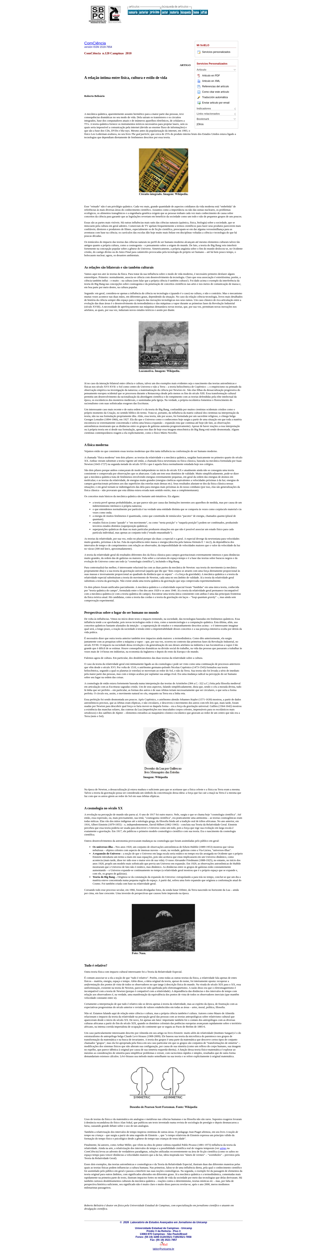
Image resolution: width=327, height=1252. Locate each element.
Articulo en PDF (208, 75)
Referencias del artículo (213, 86)
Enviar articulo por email (213, 102)
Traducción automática (212, 97)
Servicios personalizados (213, 52)
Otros (200, 124)
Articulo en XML (208, 81)
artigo (223, 1148)
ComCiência (95, 43)
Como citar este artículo (215, 91)
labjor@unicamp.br (163, 1248)
